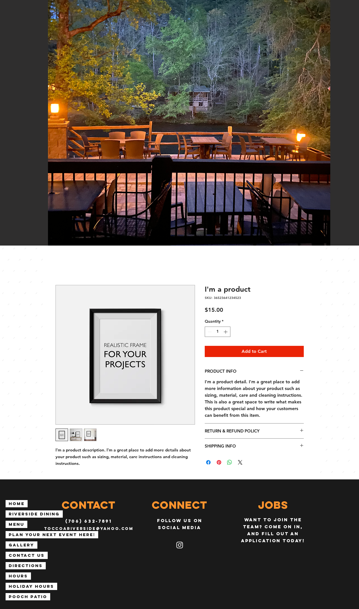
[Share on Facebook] (208, 462)
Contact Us (27, 555)
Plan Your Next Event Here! (52, 534)
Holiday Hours (31, 586)
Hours (18, 576)
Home (17, 503)
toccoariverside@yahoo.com (89, 528)
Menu (16, 524)
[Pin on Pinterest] (219, 462)
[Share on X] (240, 462)
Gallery (21, 545)
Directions (26, 565)
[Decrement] (209, 332)
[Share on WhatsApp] (229, 462)
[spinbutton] (218, 332)
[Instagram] (179, 545)
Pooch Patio (28, 596)
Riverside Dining (34, 514)
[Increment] (226, 332)
